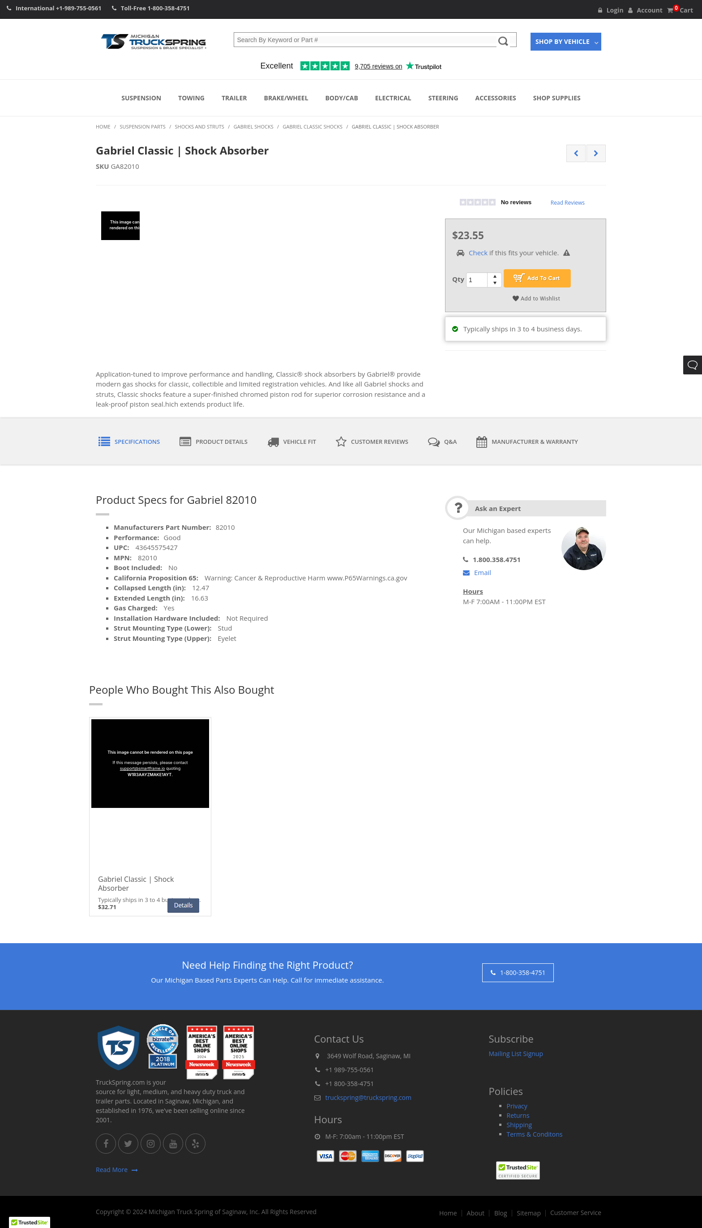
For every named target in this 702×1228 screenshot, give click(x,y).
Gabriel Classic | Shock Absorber (136, 883)
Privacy (517, 1106)
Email (477, 572)
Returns (518, 1115)
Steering (443, 98)
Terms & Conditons (535, 1134)
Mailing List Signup (516, 1053)
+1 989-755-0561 (349, 1069)
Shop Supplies (557, 98)
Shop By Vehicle (562, 41)
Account (645, 10)
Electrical (393, 98)
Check (478, 252)
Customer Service (575, 1213)
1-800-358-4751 (169, 8)
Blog (500, 1213)
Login (611, 10)
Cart (680, 10)
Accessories (495, 98)
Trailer (234, 98)
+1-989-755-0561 (79, 8)
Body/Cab (341, 98)
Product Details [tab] (214, 442)
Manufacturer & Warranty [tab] (527, 442)
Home (448, 1213)
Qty (458, 279)
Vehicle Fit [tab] (291, 442)
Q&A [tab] (442, 442)
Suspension (141, 98)
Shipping (519, 1125)
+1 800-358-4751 (349, 1083)
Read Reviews (568, 202)
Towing (191, 98)
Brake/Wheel (286, 98)
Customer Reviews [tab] (372, 442)
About (475, 1213)
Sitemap (529, 1213)
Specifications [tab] (129, 442)
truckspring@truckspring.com (368, 1097)
